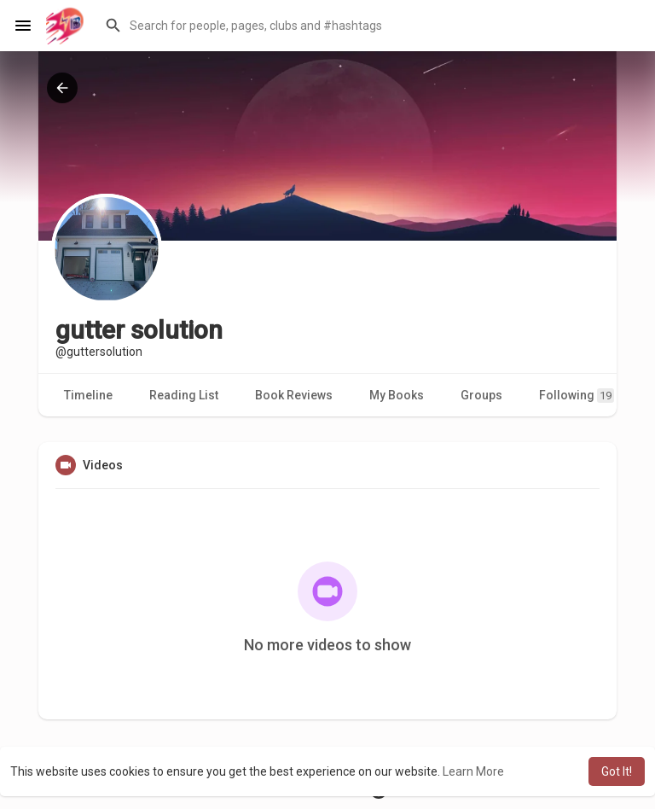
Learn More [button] (473, 771)
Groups (481, 395)
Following (576, 395)
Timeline (88, 395)
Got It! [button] (616, 771)
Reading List (183, 395)
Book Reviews (294, 395)
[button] (369, 26)
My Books (396, 395)
